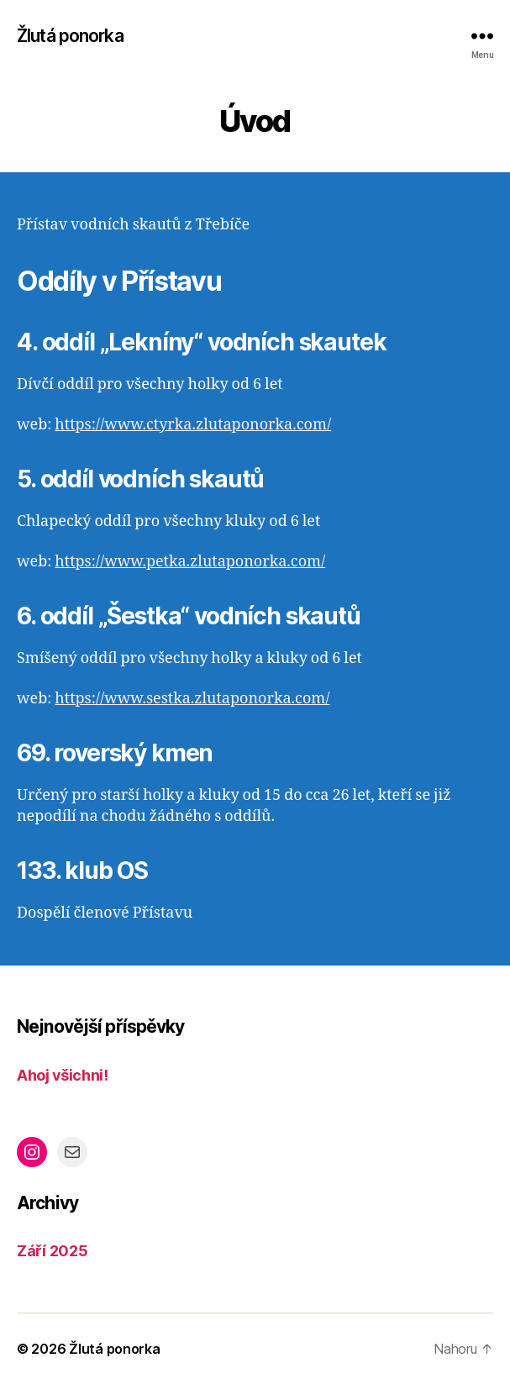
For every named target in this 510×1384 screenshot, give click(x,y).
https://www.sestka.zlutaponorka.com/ (192, 698)
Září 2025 (52, 1251)
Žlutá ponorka (70, 36)
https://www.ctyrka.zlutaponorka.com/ (193, 424)
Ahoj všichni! (62, 1075)
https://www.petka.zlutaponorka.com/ (190, 561)
